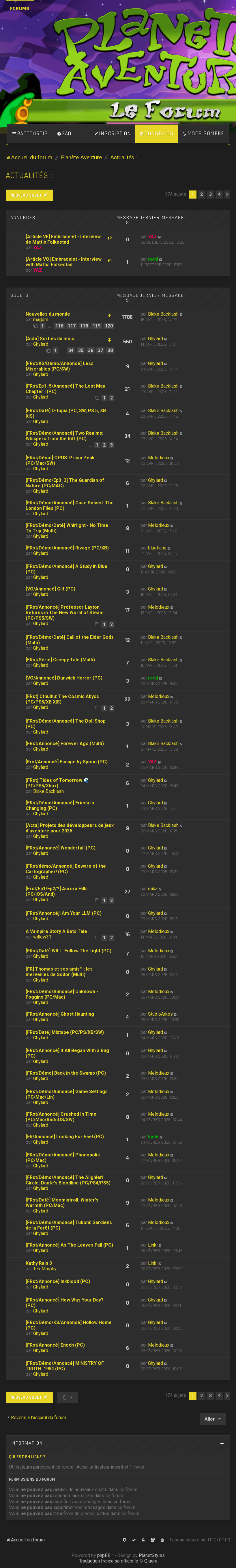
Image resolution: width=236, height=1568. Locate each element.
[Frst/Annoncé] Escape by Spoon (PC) (67, 761)
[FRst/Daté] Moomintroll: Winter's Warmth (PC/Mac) (62, 1202)
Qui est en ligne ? (27, 1457)
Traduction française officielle (108, 1561)
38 (110, 350)
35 (80, 350)
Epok (153, 1136)
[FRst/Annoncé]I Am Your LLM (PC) (64, 913)
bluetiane (157, 548)
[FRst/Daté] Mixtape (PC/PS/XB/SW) (65, 1032)
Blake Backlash (163, 314)
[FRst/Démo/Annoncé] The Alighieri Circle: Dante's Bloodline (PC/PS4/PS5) (68, 1180)
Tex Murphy (45, 1268)
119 (96, 326)
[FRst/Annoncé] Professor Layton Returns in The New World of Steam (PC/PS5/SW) (65, 612)
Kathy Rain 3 (39, 1263)
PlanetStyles (152, 1555)
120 (109, 326)
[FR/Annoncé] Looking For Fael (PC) (65, 1136)
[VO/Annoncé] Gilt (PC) (50, 589)
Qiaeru (150, 1561)
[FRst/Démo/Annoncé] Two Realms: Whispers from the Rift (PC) (64, 435)
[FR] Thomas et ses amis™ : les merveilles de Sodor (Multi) (59, 971)
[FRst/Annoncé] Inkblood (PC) (58, 1281)
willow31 (42, 937)
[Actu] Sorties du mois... (52, 338)
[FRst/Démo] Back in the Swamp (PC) (66, 1073)
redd (153, 259)
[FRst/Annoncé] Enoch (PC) (55, 1345)
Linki (153, 1245)
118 (84, 326)
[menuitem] (64, 134)
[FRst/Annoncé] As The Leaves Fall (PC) (69, 1245)
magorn (40, 319)
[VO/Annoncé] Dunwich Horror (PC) (64, 678)
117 (72, 326)
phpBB (103, 1555)
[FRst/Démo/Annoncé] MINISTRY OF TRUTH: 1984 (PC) (65, 1365)
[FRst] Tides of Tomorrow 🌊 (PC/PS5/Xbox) (57, 782)
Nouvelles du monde (48, 314)
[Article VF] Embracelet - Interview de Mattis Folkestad (63, 239)
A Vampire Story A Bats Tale (56, 931)
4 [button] (219, 194)
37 (100, 350)
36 (90, 350)
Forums (19, 8)
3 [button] (210, 194)
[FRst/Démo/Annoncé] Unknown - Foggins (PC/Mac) (62, 994)
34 (71, 350)
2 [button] (201, 194)
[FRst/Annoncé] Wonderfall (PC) (60, 848)
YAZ (37, 247)
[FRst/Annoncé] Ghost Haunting (60, 1014)
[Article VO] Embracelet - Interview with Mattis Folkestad (64, 261)
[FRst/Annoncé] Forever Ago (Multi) (65, 743)
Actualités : (29, 175)
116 (59, 326)
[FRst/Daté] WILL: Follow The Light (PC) (68, 951)
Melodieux (158, 457)
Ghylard (40, 344)
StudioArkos (160, 1014)
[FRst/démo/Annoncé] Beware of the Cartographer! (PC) (66, 868)
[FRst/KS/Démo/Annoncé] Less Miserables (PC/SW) (59, 366)
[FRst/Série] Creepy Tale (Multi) (60, 659)
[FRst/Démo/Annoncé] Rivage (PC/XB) (67, 548)
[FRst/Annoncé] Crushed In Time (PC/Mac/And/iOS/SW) (61, 1116)
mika (153, 888)
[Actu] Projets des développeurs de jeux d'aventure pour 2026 (70, 828)
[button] (227, 194)
